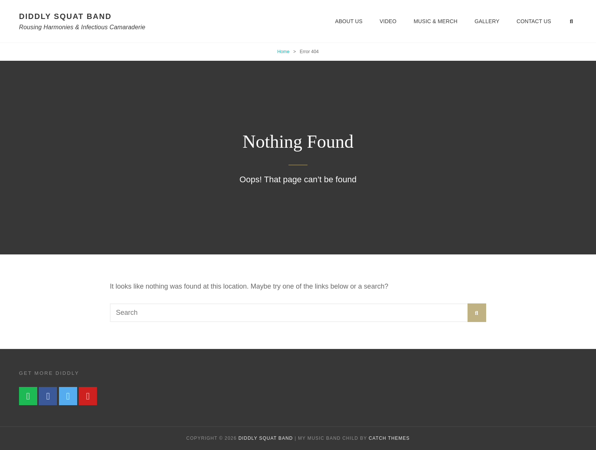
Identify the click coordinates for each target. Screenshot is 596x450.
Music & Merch (435, 21)
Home (283, 51)
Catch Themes (389, 438)
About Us (348, 21)
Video (388, 21)
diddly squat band (65, 16)
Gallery (487, 21)
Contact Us (534, 21)
